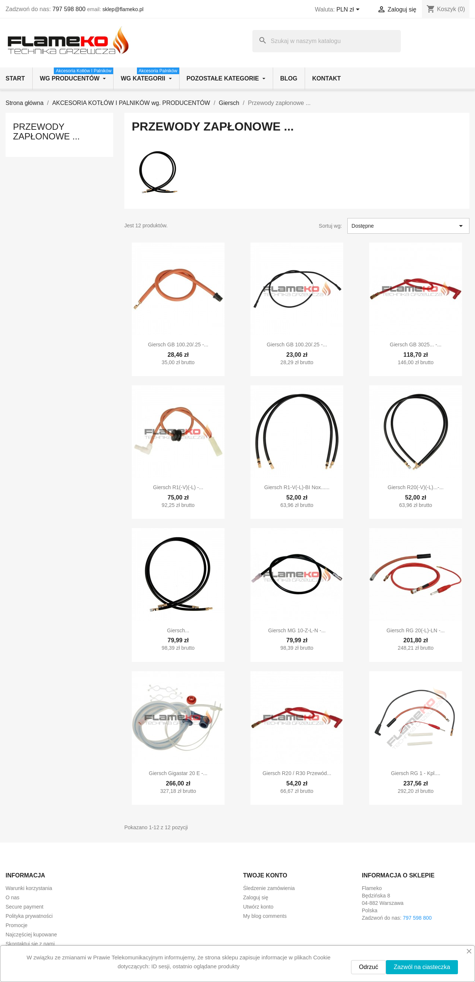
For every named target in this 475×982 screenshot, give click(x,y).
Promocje (16, 925)
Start (15, 78)
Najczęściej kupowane (31, 934)
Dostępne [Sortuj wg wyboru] (408, 225)
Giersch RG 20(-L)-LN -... (415, 630)
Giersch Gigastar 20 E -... (178, 773)
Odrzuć (368, 967)
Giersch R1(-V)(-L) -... (178, 487)
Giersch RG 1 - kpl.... (415, 773)
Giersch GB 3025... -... (415, 344)
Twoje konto (265, 875)
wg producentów (76, 74)
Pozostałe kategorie (226, 78)
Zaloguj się (255, 897)
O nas (12, 897)
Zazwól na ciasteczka (422, 967)
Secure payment (24, 907)
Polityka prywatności (29, 916)
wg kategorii (150, 74)
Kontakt (326, 78)
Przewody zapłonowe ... (46, 131)
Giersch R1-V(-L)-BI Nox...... (297, 487)
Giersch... (178, 630)
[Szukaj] (326, 41)
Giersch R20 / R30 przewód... (296, 773)
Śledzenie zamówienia (269, 888)
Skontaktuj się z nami (30, 944)
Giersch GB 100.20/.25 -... (178, 344)
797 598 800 (68, 9)
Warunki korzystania (29, 888)
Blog (288, 78)
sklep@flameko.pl (123, 9)
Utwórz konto (258, 907)
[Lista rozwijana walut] (350, 10)
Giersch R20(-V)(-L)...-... (416, 487)
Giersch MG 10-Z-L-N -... (297, 630)
